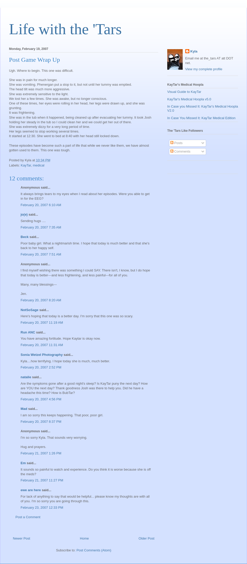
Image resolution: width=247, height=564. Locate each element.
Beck (25, 237)
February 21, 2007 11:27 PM (42, 480)
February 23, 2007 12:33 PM (42, 507)
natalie (26, 377)
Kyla (193, 51)
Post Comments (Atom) (93, 550)
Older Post (146, 538)
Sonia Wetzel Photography (42, 355)
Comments (180, 151)
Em (23, 463)
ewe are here (31, 490)
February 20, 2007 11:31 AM (42, 345)
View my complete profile (203, 69)
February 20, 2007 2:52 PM (41, 367)
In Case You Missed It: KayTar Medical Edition (201, 118)
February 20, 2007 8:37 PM (41, 422)
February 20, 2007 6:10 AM (41, 205)
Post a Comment (27, 517)
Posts (176, 143)
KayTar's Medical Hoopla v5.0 (189, 99)
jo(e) (24, 214)
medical (39, 165)
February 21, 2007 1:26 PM (41, 453)
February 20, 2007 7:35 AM (41, 227)
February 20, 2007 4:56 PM (41, 399)
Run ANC (28, 332)
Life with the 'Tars (65, 29)
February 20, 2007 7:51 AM (41, 254)
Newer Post (21, 538)
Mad (24, 409)
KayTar (26, 165)
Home (84, 538)
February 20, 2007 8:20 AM (41, 300)
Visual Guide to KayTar (184, 92)
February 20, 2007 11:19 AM (42, 322)
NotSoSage (29, 310)
